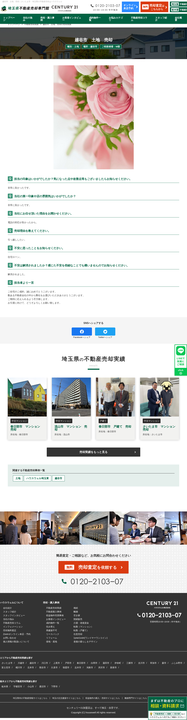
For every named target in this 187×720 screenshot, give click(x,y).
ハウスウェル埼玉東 (37, 478)
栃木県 (5, 686)
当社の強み (27, 18)
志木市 (78, 667)
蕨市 (164, 663)
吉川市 (141, 663)
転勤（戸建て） (81, 630)
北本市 (30, 667)
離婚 (76, 611)
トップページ (9, 18)
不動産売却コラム (139, 18)
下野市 (54, 686)
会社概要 (178, 18)
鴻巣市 (89, 667)
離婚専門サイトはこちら (136, 698)
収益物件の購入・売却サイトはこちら (102, 698)
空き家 (77, 615)
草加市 (153, 663)
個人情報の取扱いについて (16, 641)
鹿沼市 (42, 686)
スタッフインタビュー (14, 615)
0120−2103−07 (97, 581)
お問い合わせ (9, 638)
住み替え (50, 626)
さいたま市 (7, 663)
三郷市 (129, 663)
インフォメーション (13, 626)
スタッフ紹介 (161, 18)
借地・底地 (51, 641)
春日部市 (81, 663)
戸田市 (68, 663)
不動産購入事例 (53, 611)
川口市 (44, 663)
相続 (76, 608)
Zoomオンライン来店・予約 (17, 634)
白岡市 (94, 663)
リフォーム (51, 638)
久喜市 (54, 667)
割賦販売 (78, 619)
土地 (17, 478)
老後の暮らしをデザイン (86, 641)
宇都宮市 (17, 686)
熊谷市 (42, 667)
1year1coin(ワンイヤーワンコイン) (91, 638)
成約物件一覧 (95, 18)
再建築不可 (51, 630)
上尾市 (56, 663)
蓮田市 (106, 663)
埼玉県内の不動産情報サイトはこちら (30, 698)
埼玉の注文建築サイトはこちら (66, 698)
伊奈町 (118, 663)
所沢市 (101, 667)
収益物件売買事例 (55, 615)
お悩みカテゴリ (116, 18)
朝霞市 (66, 667)
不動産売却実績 (53, 608)
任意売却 (78, 634)
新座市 (113, 667)
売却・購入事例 (47, 18)
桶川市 (19, 667)
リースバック (52, 634)
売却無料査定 (9, 630)
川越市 (21, 663)
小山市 (30, 686)
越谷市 (58, 478)
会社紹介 (7, 608)
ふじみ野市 (176, 663)
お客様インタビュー (71, 18)
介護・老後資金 (81, 623)
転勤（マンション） (83, 626)
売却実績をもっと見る (93, 452)
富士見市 (6, 667)
